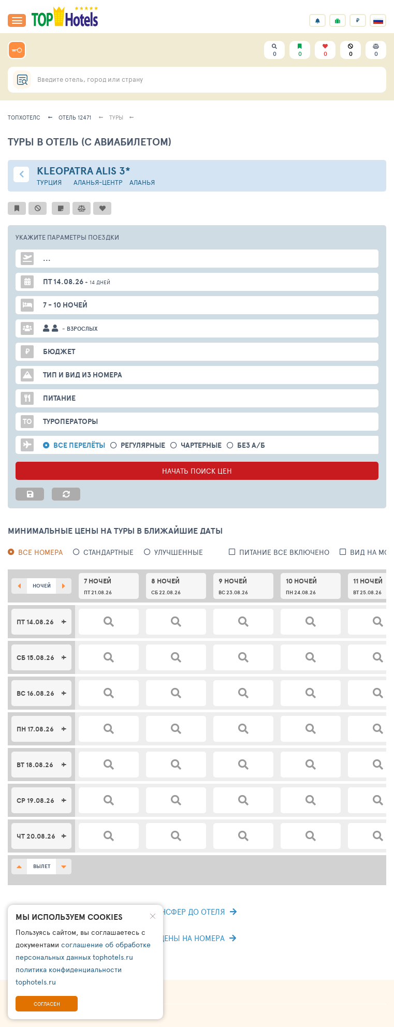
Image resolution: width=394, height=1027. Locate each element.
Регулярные (143, 445)
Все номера (40, 552)
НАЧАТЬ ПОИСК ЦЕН (197, 471)
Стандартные (108, 552)
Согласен (47, 1003)
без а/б (251, 445)
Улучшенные (178, 552)
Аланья (142, 182)
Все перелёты (79, 445)
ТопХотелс (24, 117)
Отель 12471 (75, 117)
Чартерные (201, 445)
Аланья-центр (98, 182)
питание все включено (284, 552)
